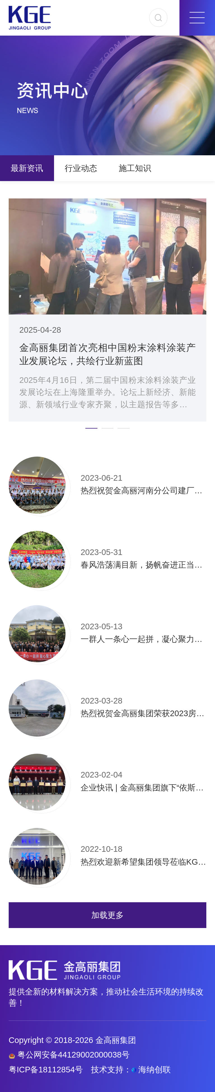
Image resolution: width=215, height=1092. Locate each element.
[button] (91, 428)
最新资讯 (27, 168)
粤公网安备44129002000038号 (69, 1054)
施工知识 (135, 168)
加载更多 (107, 915)
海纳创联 (154, 1069)
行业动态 (81, 168)
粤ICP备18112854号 (46, 1069)
